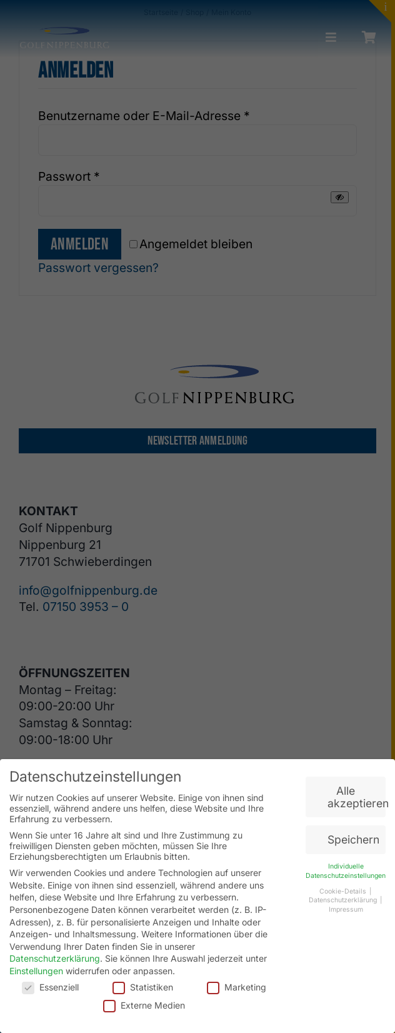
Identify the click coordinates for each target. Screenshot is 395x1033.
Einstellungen (36, 970)
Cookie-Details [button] (343, 891)
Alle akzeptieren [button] (357, 797)
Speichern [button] (353, 839)
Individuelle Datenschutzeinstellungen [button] (346, 871)
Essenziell (50, 987)
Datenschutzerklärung (54, 958)
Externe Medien (144, 1005)
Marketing (236, 987)
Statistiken (142, 987)
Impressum (346, 909)
